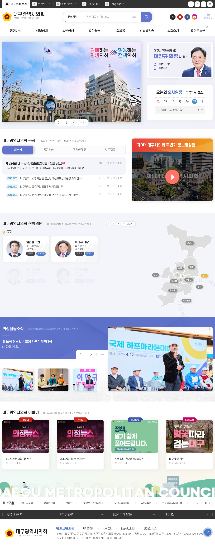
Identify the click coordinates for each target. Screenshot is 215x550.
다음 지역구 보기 (118, 225)
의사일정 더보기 (202, 112)
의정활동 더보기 (102, 354)
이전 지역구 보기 (108, 225)
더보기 (129, 225)
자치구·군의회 (66, 517)
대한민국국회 (26, 506)
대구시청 (169, 517)
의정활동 (94, 30)
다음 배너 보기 (201, 506)
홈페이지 (41, 256)
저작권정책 (87, 531)
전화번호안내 (126, 531)
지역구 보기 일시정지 (113, 225)
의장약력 (162, 69)
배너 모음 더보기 (209, 506)
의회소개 (173, 30)
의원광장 (68, 30)
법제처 (69, 506)
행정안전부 (49, 506)
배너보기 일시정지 (205, 506)
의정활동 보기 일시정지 (80, 354)
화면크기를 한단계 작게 (203, 4)
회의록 (120, 30)
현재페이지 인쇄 (210, 4)
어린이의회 (92, 4)
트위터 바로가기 (173, 17)
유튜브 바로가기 (180, 17)
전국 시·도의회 (14, 517)
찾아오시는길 (148, 531)
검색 (146, 17)
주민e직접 (145, 506)
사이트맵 (106, 531)
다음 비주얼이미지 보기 (83, 122)
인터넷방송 (147, 30)
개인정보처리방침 (64, 531)
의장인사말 (163, 65)
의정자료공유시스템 (171, 506)
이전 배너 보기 (197, 506)
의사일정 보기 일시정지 (197, 112)
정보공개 (42, 30)
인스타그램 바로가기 (194, 17)
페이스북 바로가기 (187, 17)
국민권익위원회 (121, 506)
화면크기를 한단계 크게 (191, 4)
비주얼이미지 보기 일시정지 (78, 122)
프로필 (30, 256)
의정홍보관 (198, 30)
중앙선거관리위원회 (93, 506)
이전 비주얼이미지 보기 (74, 122)
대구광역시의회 (18, 4)
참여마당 (15, 30)
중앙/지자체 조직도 (122, 517)
